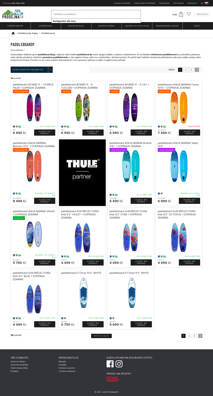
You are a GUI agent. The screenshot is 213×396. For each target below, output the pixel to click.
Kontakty (192, 3)
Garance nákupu (18, 361)
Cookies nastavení (67, 371)
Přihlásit (202, 14)
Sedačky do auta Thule (137, 26)
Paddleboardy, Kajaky (167, 26)
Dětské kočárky (106, 26)
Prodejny (14, 371)
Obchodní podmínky (145, 3)
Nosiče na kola (76, 26)
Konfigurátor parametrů (28, 70)
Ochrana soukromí (67, 368)
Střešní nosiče (15, 26)
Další (198, 26)
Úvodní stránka (13, 33)
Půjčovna (178, 3)
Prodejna (164, 3)
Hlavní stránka (122, 3)
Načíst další (101, 336)
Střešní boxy (46, 26)
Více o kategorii (17, 50)
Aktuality (62, 361)
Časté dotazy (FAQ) (19, 368)
